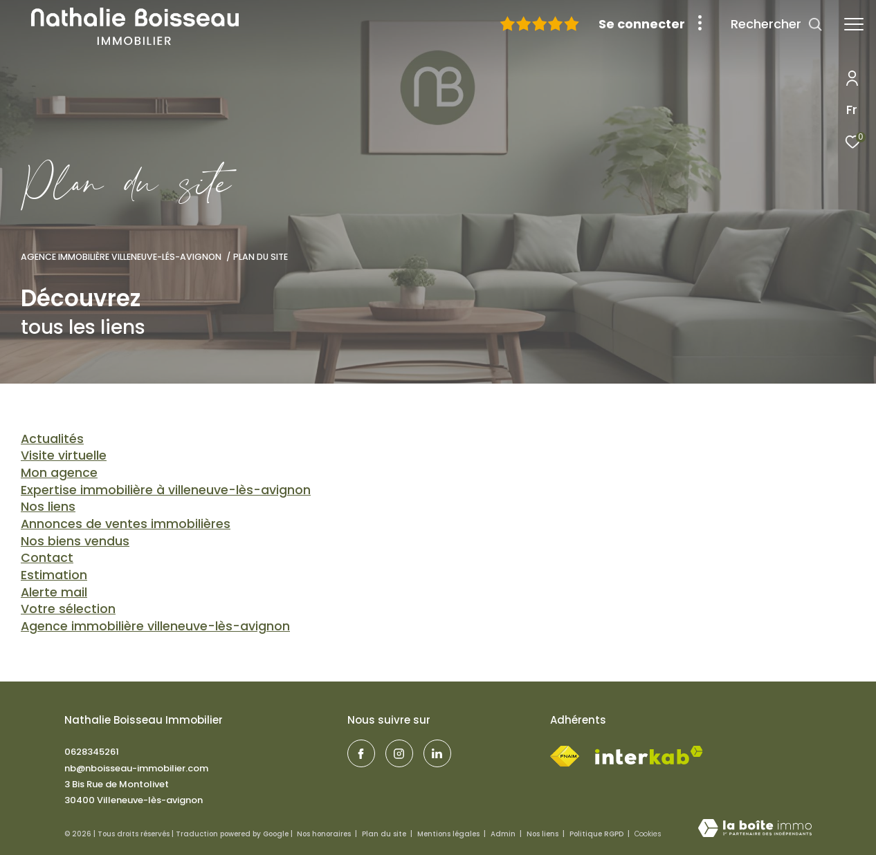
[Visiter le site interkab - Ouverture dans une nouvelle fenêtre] (649, 755)
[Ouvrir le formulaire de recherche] (777, 24)
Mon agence (59, 472)
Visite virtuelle (64, 455)
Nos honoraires (325, 834)
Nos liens (48, 506)
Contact (47, 557)
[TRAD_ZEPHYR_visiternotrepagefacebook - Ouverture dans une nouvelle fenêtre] (361, 753)
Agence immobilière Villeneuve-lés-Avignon (121, 257)
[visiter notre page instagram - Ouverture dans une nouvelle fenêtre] (399, 753)
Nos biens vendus (75, 540)
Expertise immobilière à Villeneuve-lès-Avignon (166, 489)
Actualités (52, 438)
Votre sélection (68, 608)
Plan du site (385, 834)
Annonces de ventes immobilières (125, 523)
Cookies (648, 834)
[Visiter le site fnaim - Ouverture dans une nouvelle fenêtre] (564, 753)
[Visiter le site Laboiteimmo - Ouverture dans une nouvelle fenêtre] (755, 829)
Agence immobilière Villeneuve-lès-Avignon (155, 626)
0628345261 (91, 751)
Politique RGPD (596, 834)
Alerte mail (54, 592)
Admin (504, 834)
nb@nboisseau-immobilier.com (136, 768)
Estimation (54, 574)
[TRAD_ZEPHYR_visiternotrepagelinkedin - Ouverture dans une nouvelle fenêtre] (437, 753)
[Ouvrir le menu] (854, 24)
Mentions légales (449, 834)
